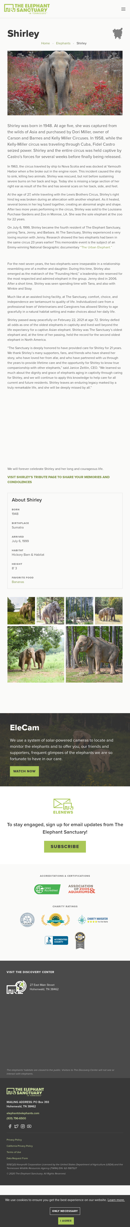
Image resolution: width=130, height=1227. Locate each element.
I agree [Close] (66, 1220)
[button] (117, 9)
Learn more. (116, 1200)
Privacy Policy (14, 1139)
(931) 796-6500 (16, 1118)
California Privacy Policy (20, 1145)
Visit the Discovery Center (30, 972)
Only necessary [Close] (65, 1211)
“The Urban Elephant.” (96, 247)
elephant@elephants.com (23, 1113)
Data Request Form (17, 1158)
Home (45, 43)
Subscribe (65, 846)
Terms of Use (14, 1152)
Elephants (63, 43)
